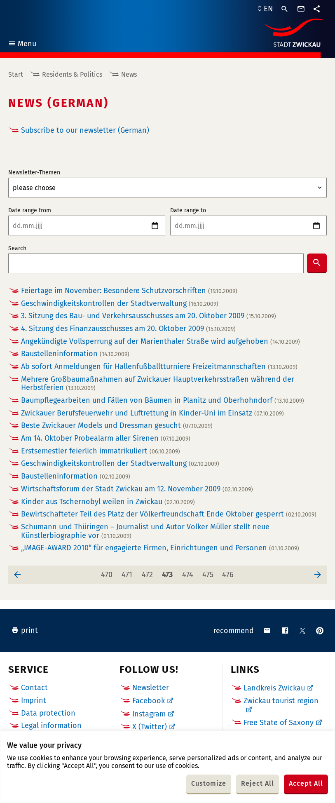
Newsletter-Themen (34, 172)
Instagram (149, 713)
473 (169, 572)
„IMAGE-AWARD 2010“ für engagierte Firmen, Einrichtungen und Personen (160, 548)
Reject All (257, 783)
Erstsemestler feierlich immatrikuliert (100, 451)
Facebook (148, 700)
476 (229, 572)
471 (128, 572)
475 (209, 572)
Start (15, 74)
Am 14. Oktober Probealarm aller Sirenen (105, 438)
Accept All (306, 783)
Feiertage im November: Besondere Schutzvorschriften (129, 290)
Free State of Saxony (279, 722)
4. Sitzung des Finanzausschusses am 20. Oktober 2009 (128, 328)
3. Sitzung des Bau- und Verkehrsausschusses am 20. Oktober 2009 (148, 316)
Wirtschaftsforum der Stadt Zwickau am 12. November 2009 (137, 489)
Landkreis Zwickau (274, 688)
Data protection (48, 713)
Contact (34, 687)
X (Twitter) (149, 726)
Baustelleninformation (75, 354)
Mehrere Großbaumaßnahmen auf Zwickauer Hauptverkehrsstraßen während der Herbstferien (157, 383)
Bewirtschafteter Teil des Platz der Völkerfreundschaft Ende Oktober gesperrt (168, 514)
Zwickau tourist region (281, 700)
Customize (208, 783)
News (129, 74)
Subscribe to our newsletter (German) (85, 130)
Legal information (51, 725)
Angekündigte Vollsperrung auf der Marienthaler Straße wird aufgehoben (160, 341)
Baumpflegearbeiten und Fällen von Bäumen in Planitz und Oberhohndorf (162, 400)
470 (108, 572)
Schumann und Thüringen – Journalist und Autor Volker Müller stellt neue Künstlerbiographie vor (145, 531)
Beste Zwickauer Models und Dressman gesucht (117, 425)
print (25, 630)
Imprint (33, 700)
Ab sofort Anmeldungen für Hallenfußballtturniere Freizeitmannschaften (159, 366)
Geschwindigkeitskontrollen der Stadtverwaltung (119, 303)
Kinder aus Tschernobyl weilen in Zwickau (108, 502)
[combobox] (156, 263)
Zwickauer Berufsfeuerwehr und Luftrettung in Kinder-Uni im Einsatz (152, 413)
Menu (22, 44)
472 (149, 572)
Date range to (188, 210)
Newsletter (150, 687)
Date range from (29, 210)
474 (189, 572)
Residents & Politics (72, 74)
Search (17, 248)
